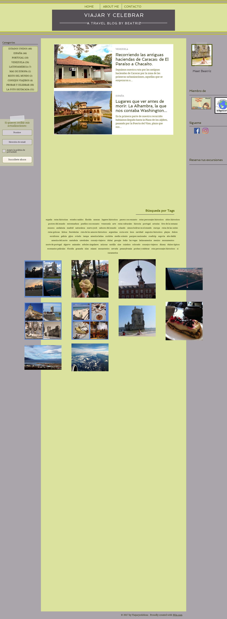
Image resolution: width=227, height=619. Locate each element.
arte (114, 224)
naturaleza (80, 228)
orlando (121, 228)
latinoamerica (145, 240)
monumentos (168, 240)
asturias (156, 224)
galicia (64, 236)
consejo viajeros (98, 240)
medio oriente (121, 236)
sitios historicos (172, 220)
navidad (139, 232)
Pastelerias (74, 232)
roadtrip (152, 236)
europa (156, 228)
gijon (71, 236)
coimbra (126, 244)
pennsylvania (126, 249)
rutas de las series (170, 228)
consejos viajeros (150, 244)
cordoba (109, 236)
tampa (86, 236)
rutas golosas (54, 232)
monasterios (104, 249)
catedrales (84, 240)
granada (79, 249)
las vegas (133, 240)
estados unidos (76, 220)
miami (93, 249)
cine (119, 244)
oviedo (78, 236)
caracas (96, 220)
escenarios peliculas (56, 249)
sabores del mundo (107, 228)
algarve (67, 244)
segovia (161, 236)
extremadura (73, 224)
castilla (112, 244)
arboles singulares (90, 244)
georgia (117, 240)
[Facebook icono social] (197, 131)
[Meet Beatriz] (201, 71)
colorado (136, 244)
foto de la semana (169, 224)
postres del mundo (56, 224)
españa (49, 220)
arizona (104, 244)
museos (51, 228)
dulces (175, 232)
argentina (113, 232)
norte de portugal (54, 244)
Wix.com (177, 615)
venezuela (106, 224)
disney (163, 244)
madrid (70, 228)
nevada (114, 249)
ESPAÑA (120, 96)
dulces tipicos (173, 244)
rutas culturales (125, 224)
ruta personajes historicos (163, 249)
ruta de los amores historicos (94, 232)
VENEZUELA (122, 49)
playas (167, 232)
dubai (110, 240)
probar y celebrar (142, 249)
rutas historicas (61, 220)
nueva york (92, 228)
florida (88, 220)
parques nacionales (138, 236)
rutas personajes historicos (151, 220)
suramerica (113, 253)
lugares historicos (110, 220)
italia (125, 240)
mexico (157, 240)
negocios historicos (154, 232)
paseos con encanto (128, 220)
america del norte (59, 240)
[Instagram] (205, 131)
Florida (70, 249)
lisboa (64, 232)
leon (132, 232)
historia (137, 224)
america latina (97, 236)
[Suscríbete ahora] (17, 159)
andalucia (60, 228)
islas (87, 249)
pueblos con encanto (90, 224)
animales (76, 244)
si (177, 249)
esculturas (54, 236)
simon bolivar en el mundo (139, 228)
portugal (147, 224)
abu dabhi (171, 236)
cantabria (73, 240)
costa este (123, 232)
